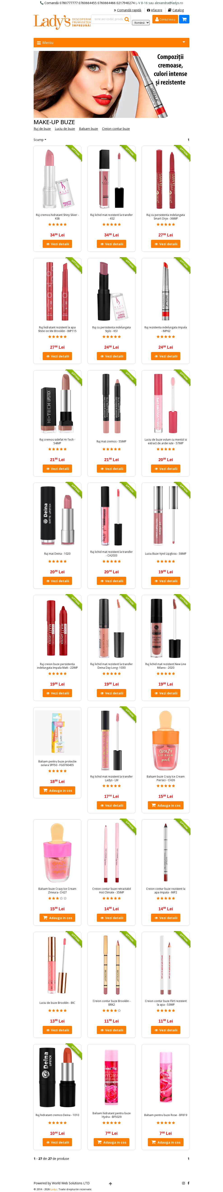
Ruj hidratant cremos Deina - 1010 (57, 1115)
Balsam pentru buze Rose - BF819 (165, 1115)
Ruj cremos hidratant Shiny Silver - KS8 (57, 216)
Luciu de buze (65, 128)
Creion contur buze (116, 128)
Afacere (154, 10)
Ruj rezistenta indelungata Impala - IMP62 (165, 329)
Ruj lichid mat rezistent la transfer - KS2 (111, 216)
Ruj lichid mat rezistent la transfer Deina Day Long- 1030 (111, 666)
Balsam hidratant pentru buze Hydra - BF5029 (112, 1115)
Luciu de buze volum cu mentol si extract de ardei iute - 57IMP (166, 441)
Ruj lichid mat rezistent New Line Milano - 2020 (165, 666)
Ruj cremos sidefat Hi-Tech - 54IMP (57, 441)
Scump (39, 139)
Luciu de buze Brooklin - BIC (57, 1003)
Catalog (176, 10)
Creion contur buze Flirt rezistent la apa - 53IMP (166, 1003)
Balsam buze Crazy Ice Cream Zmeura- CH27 (57, 890)
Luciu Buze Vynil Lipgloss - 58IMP (165, 554)
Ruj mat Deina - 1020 (57, 554)
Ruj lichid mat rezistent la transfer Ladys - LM (111, 778)
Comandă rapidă (127, 10)
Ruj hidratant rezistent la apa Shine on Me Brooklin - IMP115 (57, 329)
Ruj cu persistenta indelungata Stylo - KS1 (111, 329)
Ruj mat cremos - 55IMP (111, 441)
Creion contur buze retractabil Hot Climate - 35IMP (111, 890)
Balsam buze (88, 128)
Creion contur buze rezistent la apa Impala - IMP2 (165, 890)
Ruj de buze (42, 128)
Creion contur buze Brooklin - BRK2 (111, 1003)
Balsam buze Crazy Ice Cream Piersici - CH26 (166, 778)
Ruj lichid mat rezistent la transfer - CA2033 (111, 553)
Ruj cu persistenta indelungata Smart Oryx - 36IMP (165, 216)
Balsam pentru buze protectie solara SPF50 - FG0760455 (57, 763)
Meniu (111, 42)
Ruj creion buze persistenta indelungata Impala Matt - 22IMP (57, 666)
